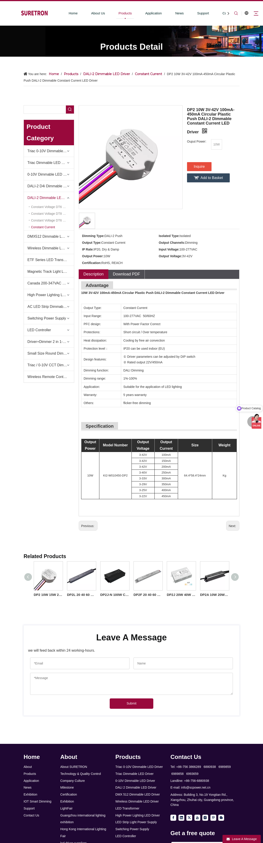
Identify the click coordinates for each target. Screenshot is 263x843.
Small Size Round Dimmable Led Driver (50, 353)
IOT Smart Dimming (37, 801)
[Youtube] (197, 817)
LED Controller (39, 330)
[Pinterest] (213, 817)
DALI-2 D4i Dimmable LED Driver (50, 186)
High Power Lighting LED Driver (50, 295)
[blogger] (221, 817)
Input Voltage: (169, 249)
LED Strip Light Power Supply (136, 822)
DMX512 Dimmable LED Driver (50, 236)
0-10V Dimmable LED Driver (50, 174)
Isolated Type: (169, 236)
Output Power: (93, 256)
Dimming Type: (93, 236)
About (28, 767)
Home (73, 13)
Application (153, 13)
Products (125, 13)
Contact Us (31, 815)
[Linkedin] (181, 817)
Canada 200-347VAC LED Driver (50, 283)
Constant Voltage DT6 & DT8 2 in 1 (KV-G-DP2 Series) (52, 220)
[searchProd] (45, 109)
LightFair (66, 808)
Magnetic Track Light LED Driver (50, 271)
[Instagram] (205, 817)
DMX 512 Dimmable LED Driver (137, 794)
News (179, 13)
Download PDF (126, 274)
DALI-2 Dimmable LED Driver (50, 198)
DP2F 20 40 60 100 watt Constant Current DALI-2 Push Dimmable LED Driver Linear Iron (148, 595)
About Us (98, 13)
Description (93, 274)
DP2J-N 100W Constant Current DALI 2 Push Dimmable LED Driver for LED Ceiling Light (114, 595)
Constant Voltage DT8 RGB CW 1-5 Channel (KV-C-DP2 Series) (52, 213)
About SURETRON (73, 767)
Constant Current (43, 227)
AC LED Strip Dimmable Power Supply (50, 307)
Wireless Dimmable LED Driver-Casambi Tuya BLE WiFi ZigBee (50, 248)
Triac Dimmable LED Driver (49, 163)
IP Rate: (88, 249)
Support (203, 13)
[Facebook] (173, 817)
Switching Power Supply (46, 318)
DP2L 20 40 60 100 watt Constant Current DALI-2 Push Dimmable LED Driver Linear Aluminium (81, 595)
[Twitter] (189, 817)
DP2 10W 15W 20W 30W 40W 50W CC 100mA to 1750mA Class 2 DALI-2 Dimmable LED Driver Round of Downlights (48, 595)
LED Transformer (127, 808)
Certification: (91, 263)
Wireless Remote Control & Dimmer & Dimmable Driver (50, 377)
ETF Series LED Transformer (50, 260)
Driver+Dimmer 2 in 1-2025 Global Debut (50, 342)
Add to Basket (212, 178)
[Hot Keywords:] (70, 109)
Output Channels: (172, 242)
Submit (131, 703)
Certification (68, 794)
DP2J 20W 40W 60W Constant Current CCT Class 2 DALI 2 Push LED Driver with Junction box (181, 595)
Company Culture (72, 781)
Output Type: (91, 242)
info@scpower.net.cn (195, 787)
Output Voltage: (170, 256)
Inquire (199, 166)
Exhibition (30, 794)
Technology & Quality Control (80, 774)
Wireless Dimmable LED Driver (137, 801)
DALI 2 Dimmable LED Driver (135, 787)
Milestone (67, 787)
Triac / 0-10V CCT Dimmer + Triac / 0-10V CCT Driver (50, 365)
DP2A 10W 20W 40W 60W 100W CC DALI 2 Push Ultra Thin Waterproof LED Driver (214, 595)
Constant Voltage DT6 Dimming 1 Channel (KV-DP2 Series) (52, 207)
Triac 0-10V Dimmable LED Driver (50, 151)
